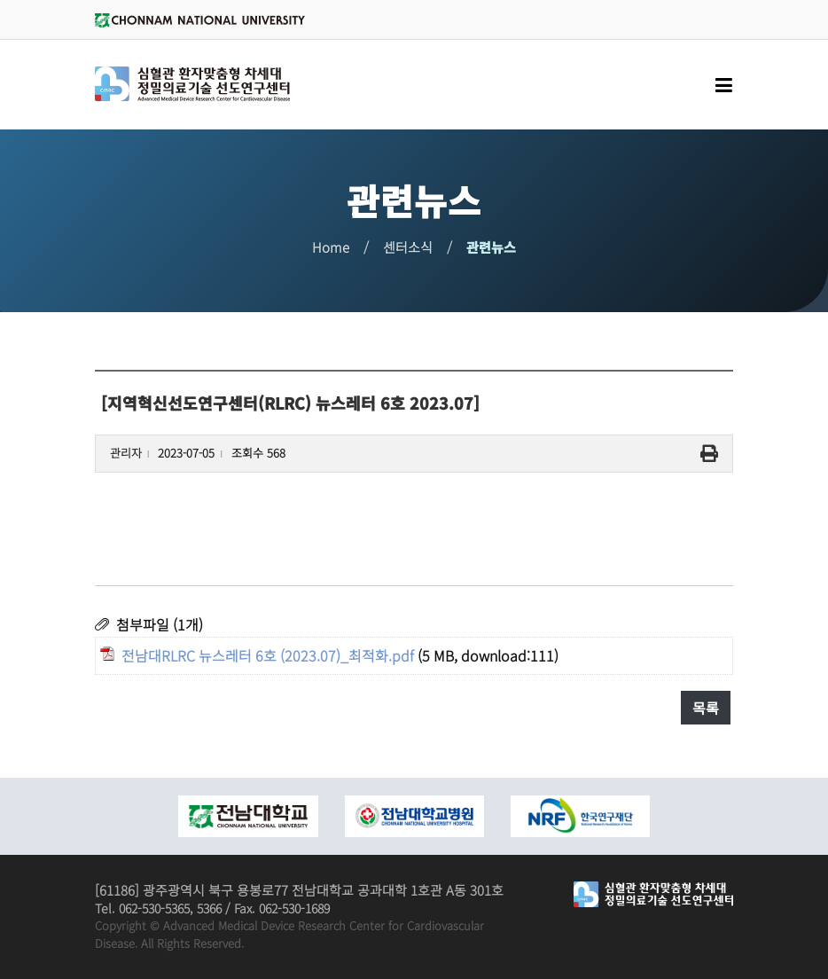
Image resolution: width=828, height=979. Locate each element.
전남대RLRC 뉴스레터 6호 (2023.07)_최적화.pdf (267, 655)
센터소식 (408, 247)
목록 (705, 707)
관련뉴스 (491, 247)
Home (330, 247)
